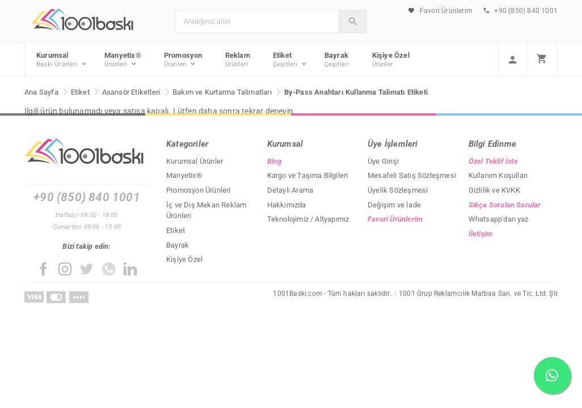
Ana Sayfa (41, 92)
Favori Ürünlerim (440, 10)
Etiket (80, 92)
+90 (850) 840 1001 (521, 10)
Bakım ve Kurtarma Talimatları (222, 92)
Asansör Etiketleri (131, 92)
